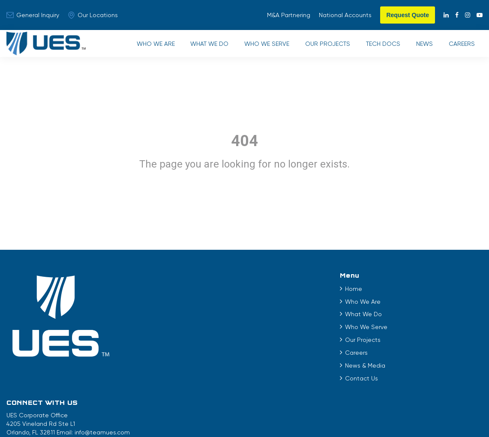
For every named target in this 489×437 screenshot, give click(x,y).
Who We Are (147, 45)
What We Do (202, 45)
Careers (461, 45)
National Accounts (345, 15)
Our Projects (322, 45)
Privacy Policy (226, 411)
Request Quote (407, 15)
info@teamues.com (435, 309)
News (422, 45)
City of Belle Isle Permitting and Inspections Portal (388, 411)
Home (186, 293)
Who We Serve (260, 45)
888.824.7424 (380, 317)
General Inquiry (32, 15)
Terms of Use (181, 411)
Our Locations (93, 15)
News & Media (198, 369)
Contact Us (194, 382)
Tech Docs (380, 45)
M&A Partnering (288, 15)
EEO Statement (275, 411)
